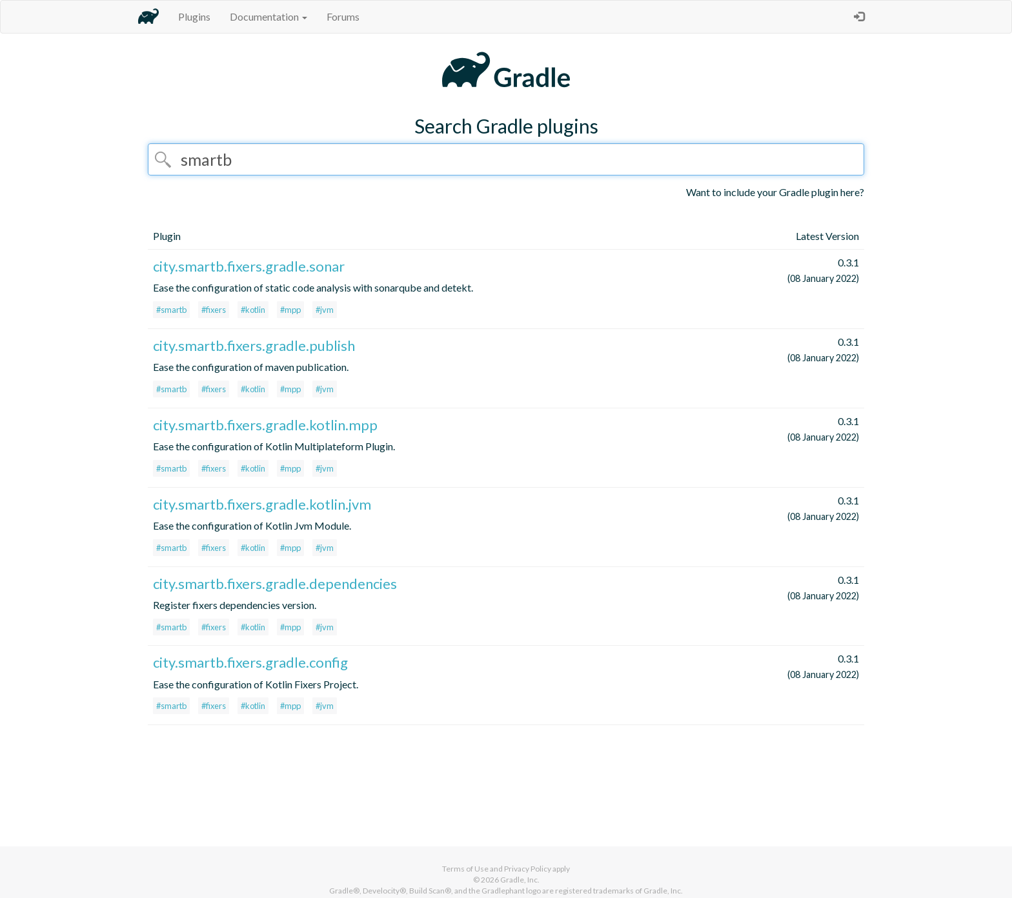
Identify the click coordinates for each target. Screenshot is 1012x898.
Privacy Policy (527, 868)
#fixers (213, 309)
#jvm (325, 309)
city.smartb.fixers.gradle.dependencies (275, 583)
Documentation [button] (268, 16)
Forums (343, 16)
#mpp (290, 309)
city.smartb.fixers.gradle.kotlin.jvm (262, 504)
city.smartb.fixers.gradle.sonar (249, 266)
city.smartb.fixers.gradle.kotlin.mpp (265, 425)
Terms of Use (465, 868)
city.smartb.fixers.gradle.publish (254, 345)
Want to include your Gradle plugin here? (775, 192)
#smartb (171, 309)
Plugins (194, 16)
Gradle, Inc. (520, 879)
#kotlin (253, 309)
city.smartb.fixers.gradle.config (250, 662)
